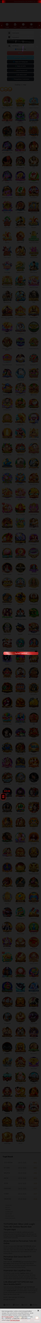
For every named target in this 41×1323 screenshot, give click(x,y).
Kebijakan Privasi (15, 1320)
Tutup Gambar (21, 653)
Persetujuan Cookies (8, 1316)
